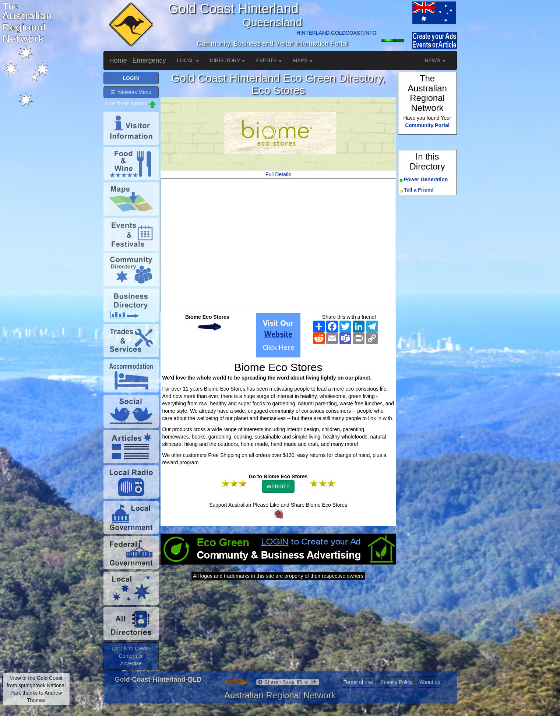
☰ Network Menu (130, 92)
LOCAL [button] (188, 60)
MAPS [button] (303, 60)
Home (118, 60)
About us (430, 682)
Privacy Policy (396, 682)
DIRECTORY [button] (227, 60)
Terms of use (358, 682)
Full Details (278, 174)
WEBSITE (278, 486)
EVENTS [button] (269, 60)
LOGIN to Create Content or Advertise (131, 656)
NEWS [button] (435, 60)
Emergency (149, 60)
